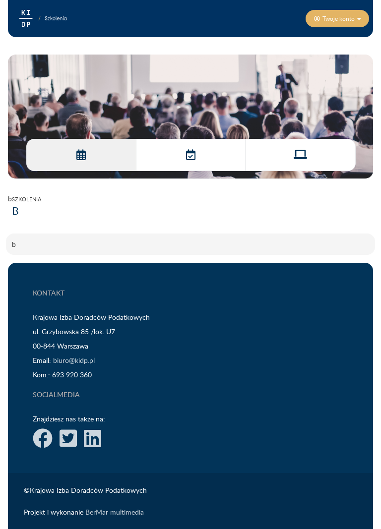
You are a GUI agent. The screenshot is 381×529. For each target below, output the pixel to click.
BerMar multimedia (114, 512)
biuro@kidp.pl (74, 360)
